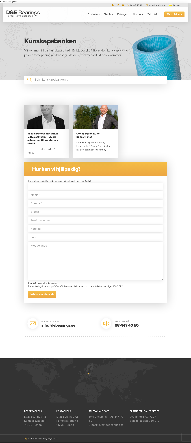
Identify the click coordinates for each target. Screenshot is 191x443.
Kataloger (122, 14)
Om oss (137, 14)
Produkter (92, 14)
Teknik (107, 14)
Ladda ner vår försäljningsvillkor (43, 439)
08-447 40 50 (126, 325)
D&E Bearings (23, 14)
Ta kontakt (152, 14)
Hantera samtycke (8, 2)
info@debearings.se (157, 5)
